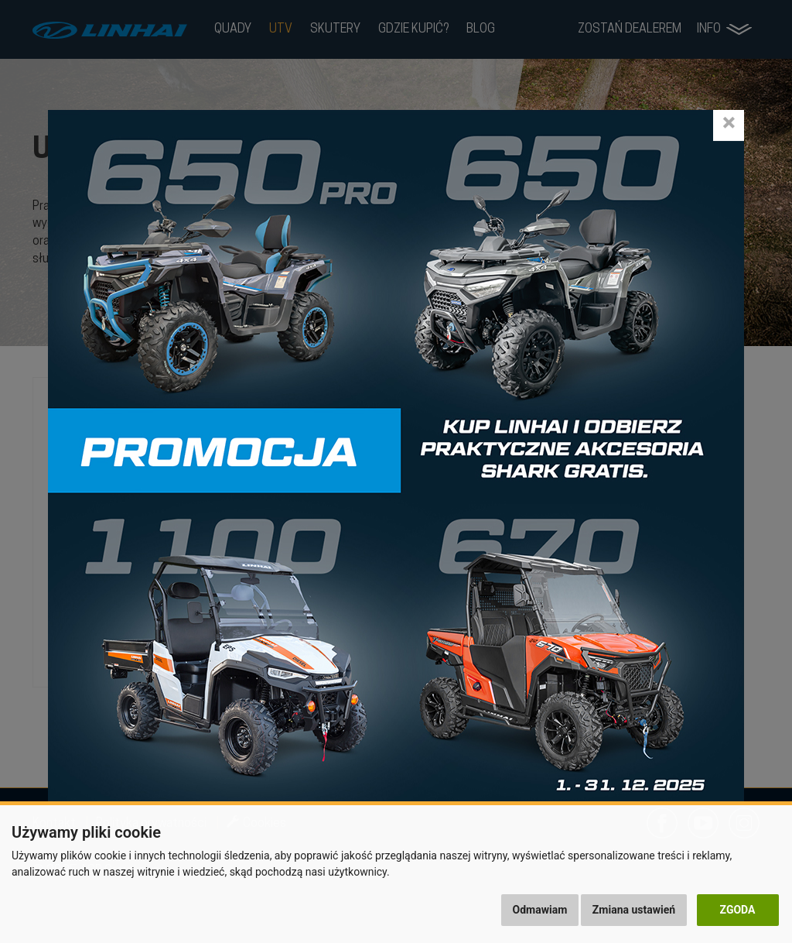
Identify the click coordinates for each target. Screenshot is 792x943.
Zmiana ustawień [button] (633, 910)
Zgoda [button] (738, 910)
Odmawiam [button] (540, 910)
